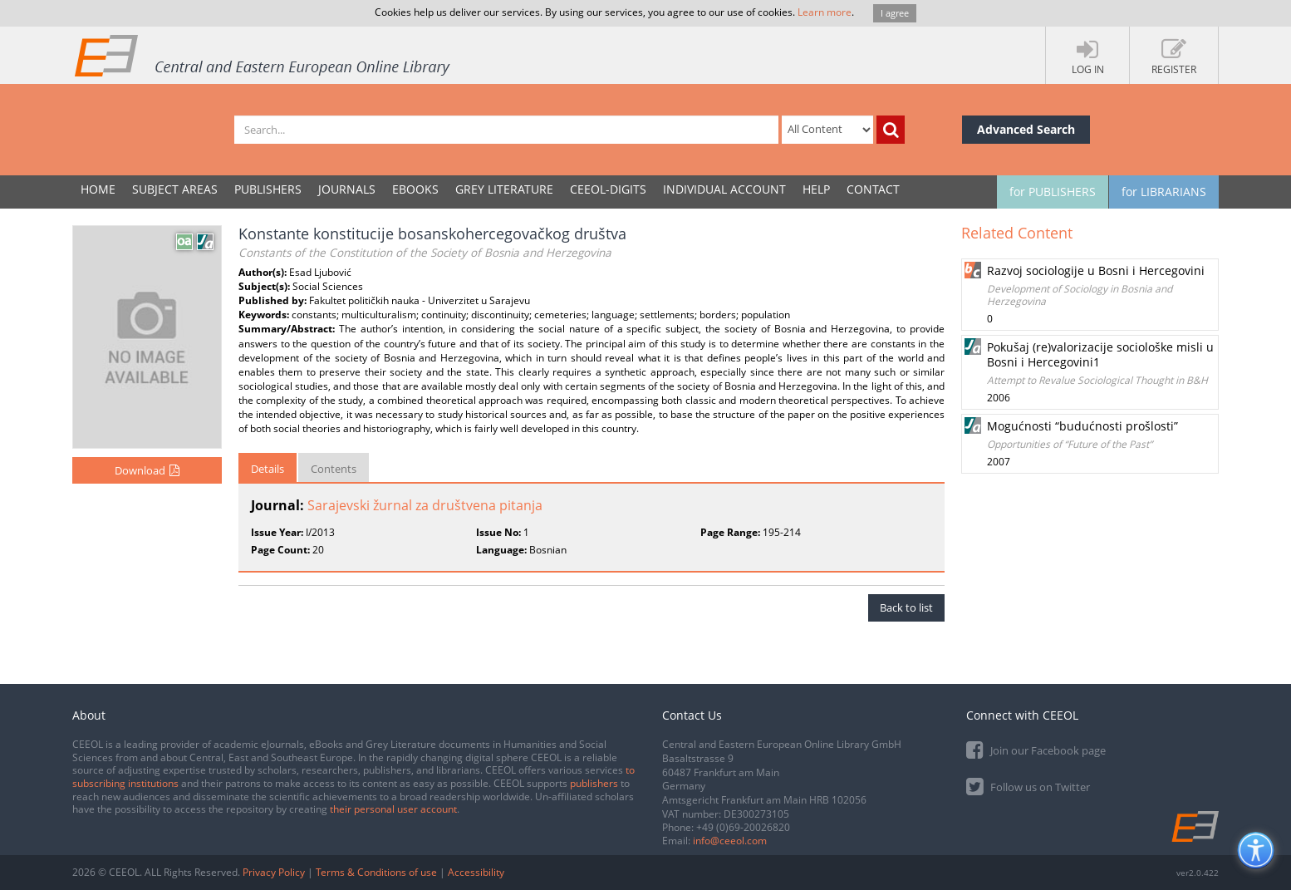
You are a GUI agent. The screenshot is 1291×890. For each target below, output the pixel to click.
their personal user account (393, 809)
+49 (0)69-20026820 (743, 827)
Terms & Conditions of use (376, 872)
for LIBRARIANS (1164, 191)
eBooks (415, 189)
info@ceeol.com (730, 840)
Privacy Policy (274, 872)
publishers (594, 783)
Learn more (825, 12)
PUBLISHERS (268, 189)
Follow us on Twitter (1028, 785)
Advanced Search (1026, 129)
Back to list (906, 607)
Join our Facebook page (1036, 749)
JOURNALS (347, 189)
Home (98, 189)
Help (816, 189)
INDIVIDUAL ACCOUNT (724, 189)
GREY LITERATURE (504, 189)
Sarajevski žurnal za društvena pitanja (424, 505)
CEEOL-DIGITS (608, 189)
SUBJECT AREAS (175, 189)
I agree (895, 13)
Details (267, 468)
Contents (333, 468)
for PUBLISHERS (1052, 191)
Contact (873, 189)
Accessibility (476, 872)
